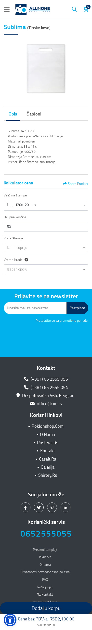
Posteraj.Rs (47, 442)
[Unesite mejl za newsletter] (35, 308)
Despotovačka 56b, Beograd (46, 395)
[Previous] (8, 70)
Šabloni (33, 114)
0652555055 (46, 534)
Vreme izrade (16, 260)
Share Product (75, 184)
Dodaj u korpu (46, 608)
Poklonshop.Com (48, 426)
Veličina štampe (15, 195)
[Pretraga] (74, 9)
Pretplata (77, 308)
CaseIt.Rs (47, 459)
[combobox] (46, 205)
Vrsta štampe (13, 238)
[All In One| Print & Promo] (32, 9)
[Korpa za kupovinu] (86, 9)
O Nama (47, 434)
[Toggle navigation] (6, 9)
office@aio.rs (46, 403)
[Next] (83, 70)
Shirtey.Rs (47, 475)
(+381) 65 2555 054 (46, 387)
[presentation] (51, 336)
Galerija (47, 467)
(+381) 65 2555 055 (46, 379)
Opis (13, 114)
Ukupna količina (15, 217)
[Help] (25, 260)
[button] (10, 620)
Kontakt (47, 450)
